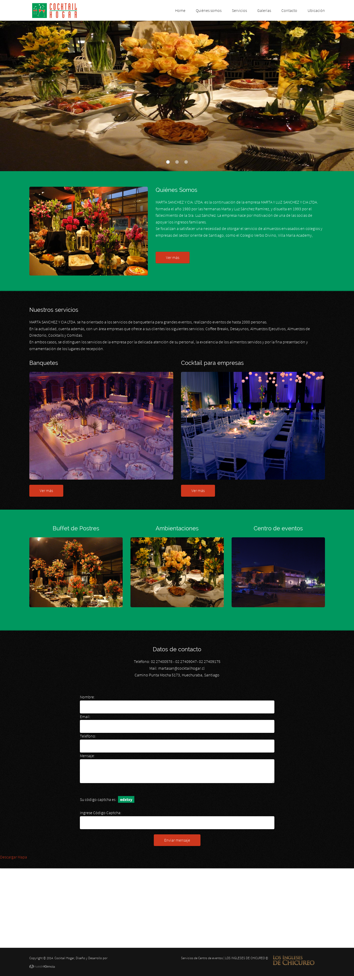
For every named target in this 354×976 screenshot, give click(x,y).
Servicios (239, 10)
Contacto (289, 10)
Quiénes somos (208, 10)
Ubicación (316, 10)
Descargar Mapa (13, 856)
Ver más (172, 257)
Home (180, 10)
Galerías (264, 10)
